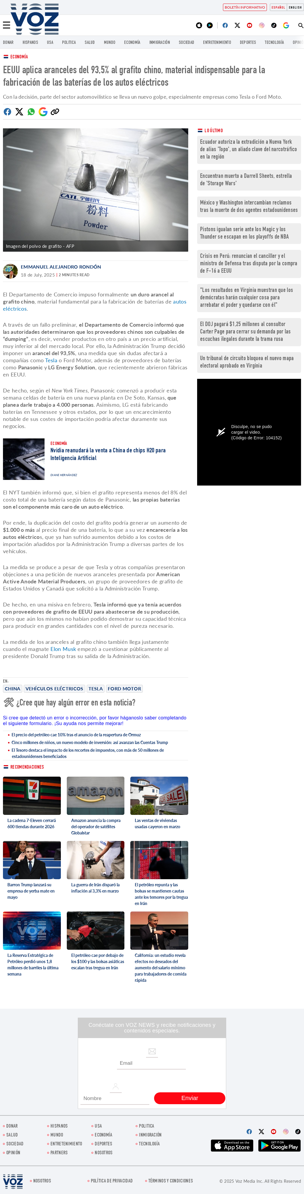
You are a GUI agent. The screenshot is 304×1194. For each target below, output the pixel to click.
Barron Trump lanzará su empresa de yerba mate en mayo (31, 891)
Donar (8, 43)
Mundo (109, 43)
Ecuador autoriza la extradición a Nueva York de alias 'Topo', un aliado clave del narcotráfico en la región (248, 149)
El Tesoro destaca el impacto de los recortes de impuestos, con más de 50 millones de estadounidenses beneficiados (88, 753)
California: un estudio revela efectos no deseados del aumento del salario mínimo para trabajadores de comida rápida (160, 968)
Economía (19, 57)
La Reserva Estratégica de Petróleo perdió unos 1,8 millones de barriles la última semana (32, 964)
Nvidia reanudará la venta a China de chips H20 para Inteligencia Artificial (108, 455)
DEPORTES (248, 43)
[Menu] (6, 25)
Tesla (95, 688)
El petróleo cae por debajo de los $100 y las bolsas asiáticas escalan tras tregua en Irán (97, 961)
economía (132, 43)
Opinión (13, 1153)
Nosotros (104, 1153)
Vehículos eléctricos (54, 688)
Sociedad (186, 43)
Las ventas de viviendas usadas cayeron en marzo (157, 823)
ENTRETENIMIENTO (217, 43)
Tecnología (274, 43)
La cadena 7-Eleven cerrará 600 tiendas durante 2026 (31, 823)
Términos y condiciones (170, 1181)
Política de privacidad (112, 1181)
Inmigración (159, 43)
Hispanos (30, 43)
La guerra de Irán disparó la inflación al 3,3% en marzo (95, 887)
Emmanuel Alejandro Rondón (61, 266)
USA (50, 43)
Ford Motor (124, 688)
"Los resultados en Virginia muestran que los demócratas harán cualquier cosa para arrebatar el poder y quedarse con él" (246, 298)
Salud (90, 43)
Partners (59, 1153)
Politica (69, 43)
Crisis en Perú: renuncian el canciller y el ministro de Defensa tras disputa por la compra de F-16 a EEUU (248, 263)
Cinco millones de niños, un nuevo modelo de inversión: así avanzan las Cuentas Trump (90, 742)
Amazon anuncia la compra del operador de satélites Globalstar (96, 826)
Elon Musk (63, 649)
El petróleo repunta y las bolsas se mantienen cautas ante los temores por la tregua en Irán (161, 894)
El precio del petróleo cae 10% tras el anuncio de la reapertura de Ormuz (76, 734)
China (12, 688)
